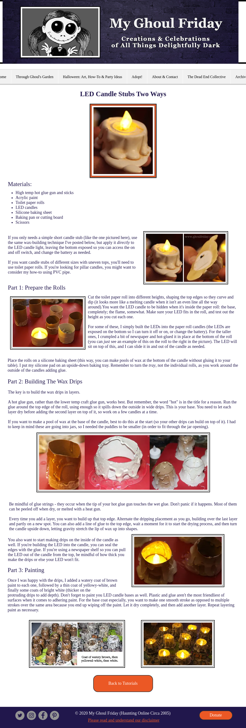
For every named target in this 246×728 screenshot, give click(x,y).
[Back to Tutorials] (123, 683)
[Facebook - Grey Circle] (43, 715)
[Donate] (216, 715)
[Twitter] (19, 715)
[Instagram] (31, 715)
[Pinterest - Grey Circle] (54, 715)
